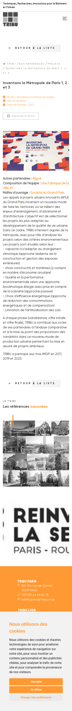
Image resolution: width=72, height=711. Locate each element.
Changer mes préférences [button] (35, 697)
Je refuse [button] (36, 689)
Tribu (9, 64)
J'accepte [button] (36, 681)
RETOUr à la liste (32, 48)
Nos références (31, 64)
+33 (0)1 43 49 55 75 (33, 595)
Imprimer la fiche (21, 116)
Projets (54, 64)
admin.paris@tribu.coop (36, 599)
